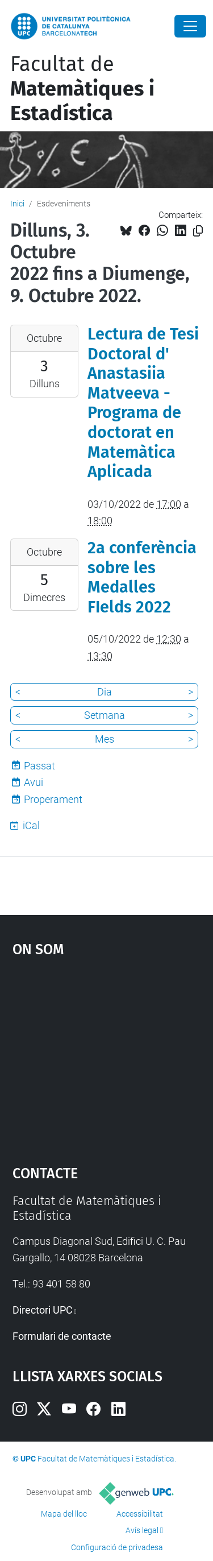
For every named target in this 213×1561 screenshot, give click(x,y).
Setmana (104, 715)
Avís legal (142, 1530)
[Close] (190, 26)
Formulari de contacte (61, 1336)
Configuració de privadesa (117, 1547)
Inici (17, 203)
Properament (53, 799)
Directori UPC (42, 1310)
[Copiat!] (198, 231)
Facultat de (82, 89)
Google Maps (106, 1055)
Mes (104, 739)
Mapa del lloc (64, 1513)
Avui (33, 782)
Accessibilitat (139, 1513)
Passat (39, 766)
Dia (104, 692)
